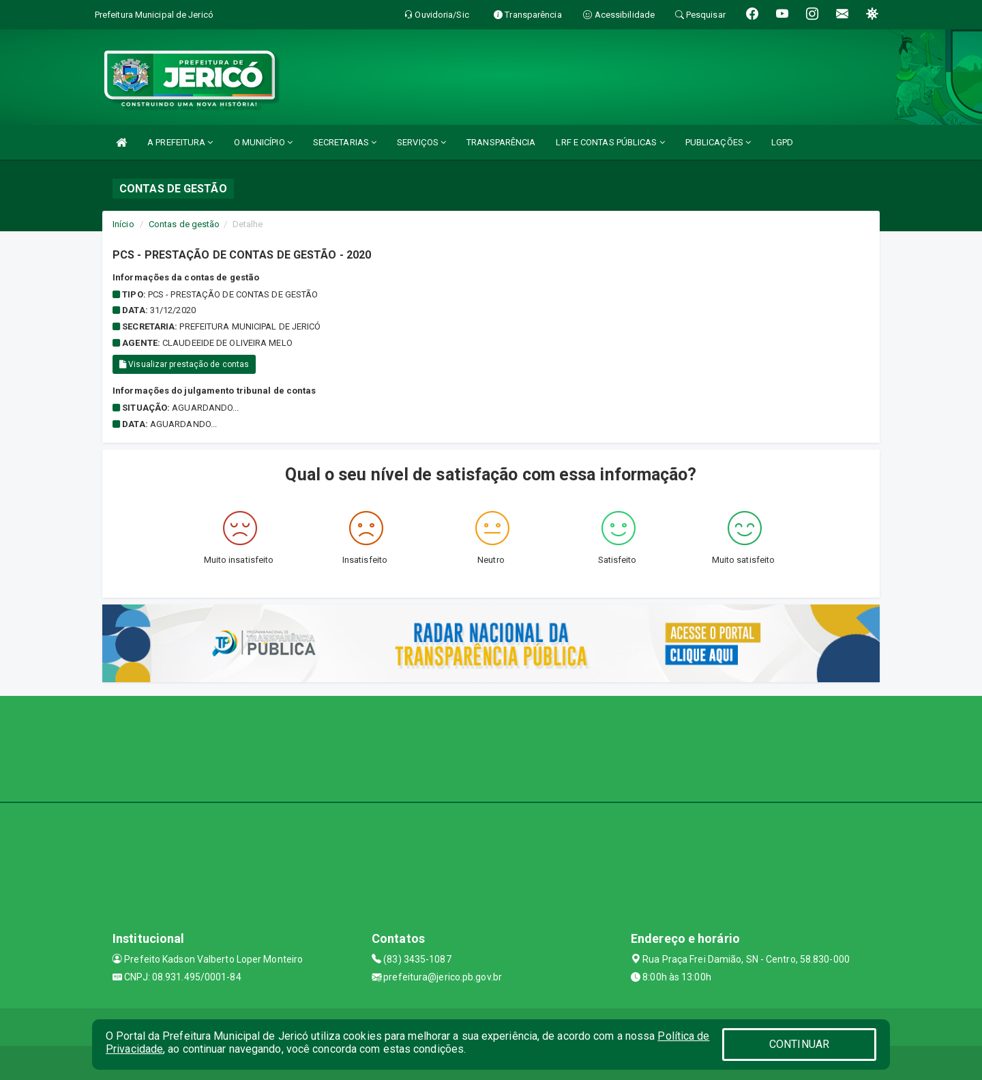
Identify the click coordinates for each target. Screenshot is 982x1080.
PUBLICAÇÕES (718, 142)
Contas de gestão (184, 224)
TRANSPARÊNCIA (500, 142)
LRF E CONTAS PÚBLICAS (610, 142)
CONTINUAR (799, 1044)
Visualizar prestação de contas (184, 364)
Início (123, 224)
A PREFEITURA (180, 142)
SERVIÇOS (421, 142)
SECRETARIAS (344, 142)
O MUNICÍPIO (263, 142)
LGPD (782, 142)
